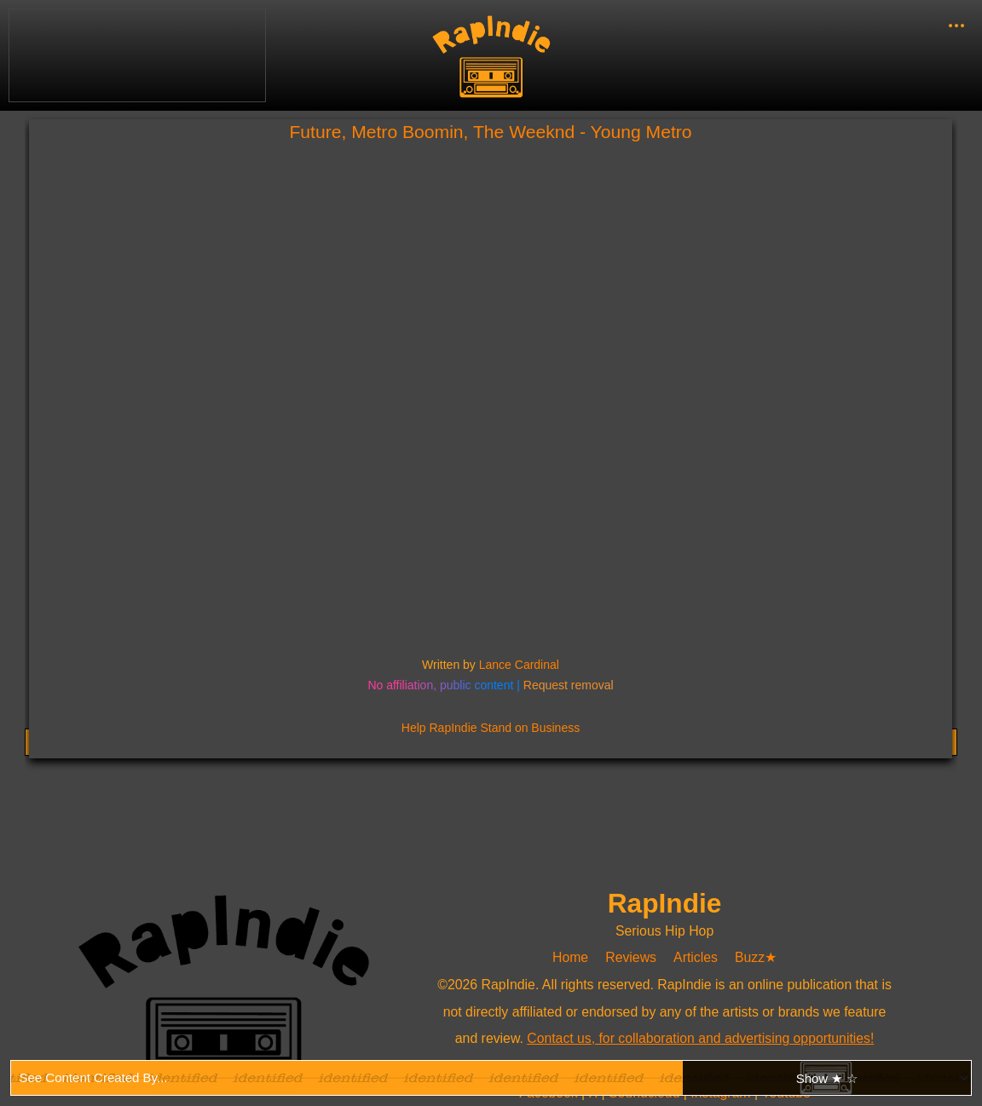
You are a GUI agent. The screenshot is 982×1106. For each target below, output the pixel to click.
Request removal (568, 685)
